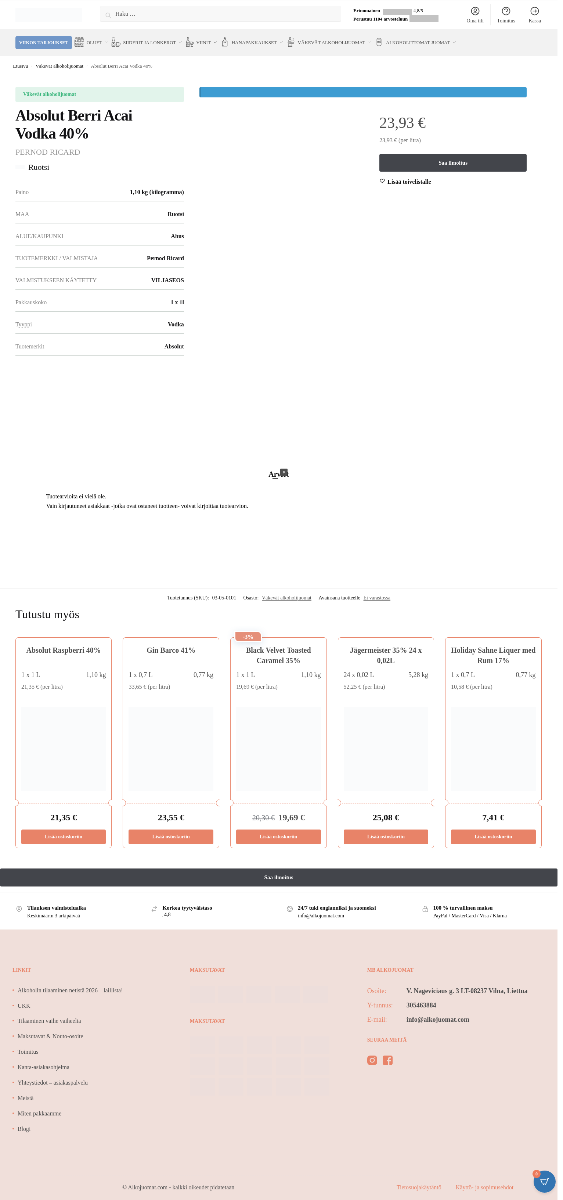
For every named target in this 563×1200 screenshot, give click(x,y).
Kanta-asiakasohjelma (43, 1062)
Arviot (278, 468)
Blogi (24, 1123)
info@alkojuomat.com (438, 1014)
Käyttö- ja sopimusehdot (484, 1182)
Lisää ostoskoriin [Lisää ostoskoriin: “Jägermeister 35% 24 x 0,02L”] (386, 831)
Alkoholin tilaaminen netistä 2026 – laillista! (70, 985)
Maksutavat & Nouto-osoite (50, 1031)
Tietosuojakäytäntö (420, 1182)
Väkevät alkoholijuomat (59, 61)
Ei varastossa (377, 592)
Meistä (26, 1093)
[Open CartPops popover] (545, 1182)
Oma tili (475, 15)
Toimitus (506, 15)
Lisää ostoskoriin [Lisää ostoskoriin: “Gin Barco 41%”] (171, 831)
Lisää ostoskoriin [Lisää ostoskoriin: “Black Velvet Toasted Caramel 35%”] (278, 831)
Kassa (534, 15)
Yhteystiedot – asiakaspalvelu (53, 1077)
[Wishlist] (409, 176)
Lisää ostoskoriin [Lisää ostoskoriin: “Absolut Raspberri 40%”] (63, 831)
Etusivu (20, 61)
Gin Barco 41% (171, 645)
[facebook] (388, 1056)
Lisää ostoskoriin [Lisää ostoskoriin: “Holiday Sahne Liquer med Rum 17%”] (493, 831)
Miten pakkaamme (40, 1108)
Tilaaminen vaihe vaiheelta (49, 1016)
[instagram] (372, 1056)
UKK (24, 1000)
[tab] (278, 461)
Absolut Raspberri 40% (63, 645)
